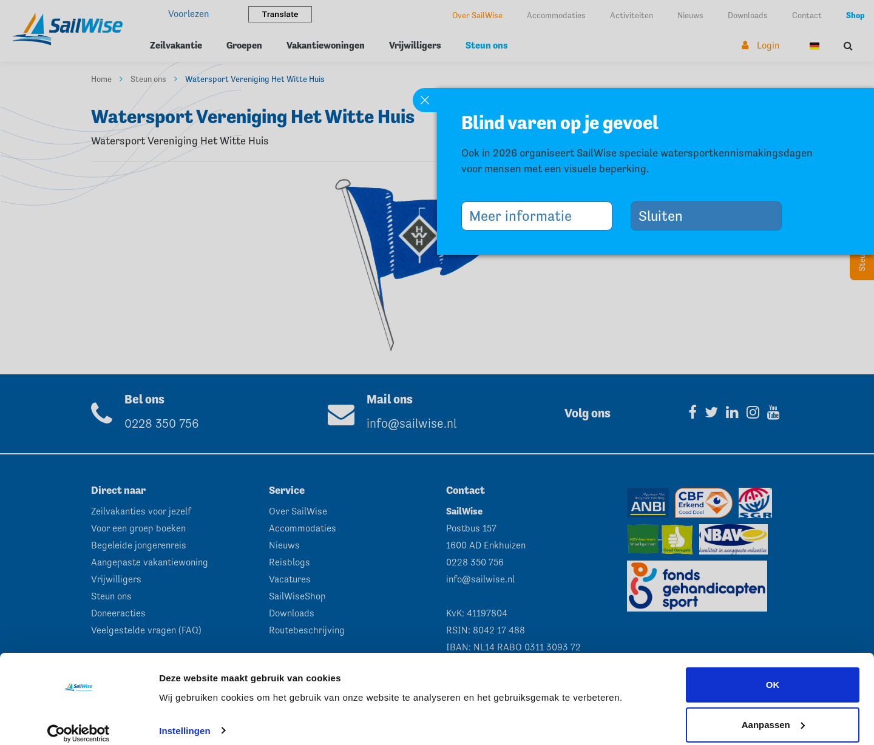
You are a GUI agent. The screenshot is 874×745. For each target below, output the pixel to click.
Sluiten (665, 215)
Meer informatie (525, 215)
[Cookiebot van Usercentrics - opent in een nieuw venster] (78, 721)
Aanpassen (773, 712)
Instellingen (185, 718)
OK (773, 673)
